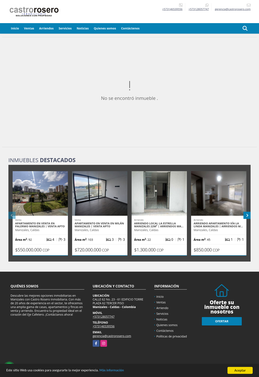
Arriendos (46, 28)
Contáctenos (130, 28)
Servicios (65, 28)
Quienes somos (105, 28)
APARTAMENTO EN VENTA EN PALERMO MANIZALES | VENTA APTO (40, 225)
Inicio (15, 28)
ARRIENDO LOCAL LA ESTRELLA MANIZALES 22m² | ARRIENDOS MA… (159, 225)
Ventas (29, 28)
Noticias (83, 28)
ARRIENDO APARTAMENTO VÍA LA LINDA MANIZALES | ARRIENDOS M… (218, 225)
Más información (112, 371)
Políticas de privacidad (171, 336)
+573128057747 (199, 9)
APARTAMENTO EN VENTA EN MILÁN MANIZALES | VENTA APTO (99, 225)
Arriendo (162, 308)
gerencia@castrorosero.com (112, 336)
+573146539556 (172, 9)
